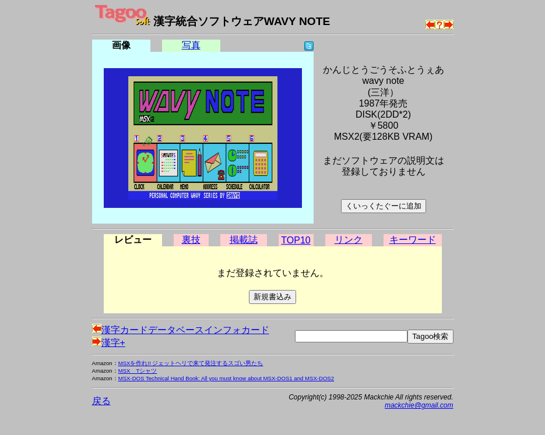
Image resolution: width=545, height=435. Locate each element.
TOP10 (295, 240)
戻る (101, 401)
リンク (349, 240)
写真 (191, 45)
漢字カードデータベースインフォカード (180, 330)
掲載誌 (244, 240)
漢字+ (108, 343)
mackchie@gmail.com (419, 405)
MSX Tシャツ (137, 370)
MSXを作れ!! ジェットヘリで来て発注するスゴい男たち (190, 363)
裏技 (191, 240)
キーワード (412, 240)
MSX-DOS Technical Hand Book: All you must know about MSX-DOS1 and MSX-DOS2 (226, 378)
